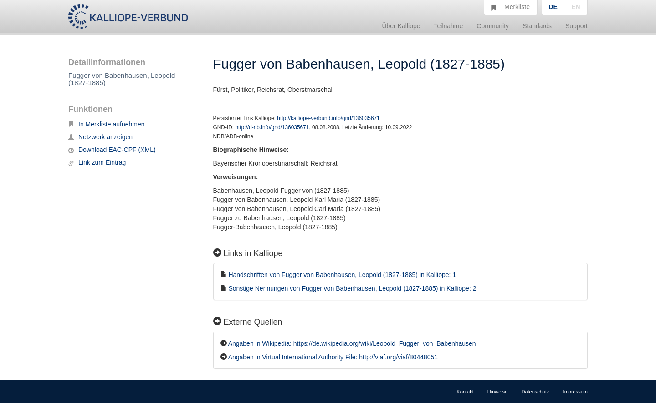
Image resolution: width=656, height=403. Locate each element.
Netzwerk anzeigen (100, 137)
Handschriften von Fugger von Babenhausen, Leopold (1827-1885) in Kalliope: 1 (342, 274)
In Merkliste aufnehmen (106, 124)
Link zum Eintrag (97, 162)
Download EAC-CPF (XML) (112, 149)
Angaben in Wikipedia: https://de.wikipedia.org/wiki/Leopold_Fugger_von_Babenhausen (352, 343)
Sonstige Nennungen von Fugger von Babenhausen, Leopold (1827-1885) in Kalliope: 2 (352, 288)
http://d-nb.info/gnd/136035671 (272, 127)
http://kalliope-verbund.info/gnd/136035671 (328, 118)
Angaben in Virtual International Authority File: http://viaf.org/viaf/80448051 (333, 357)
